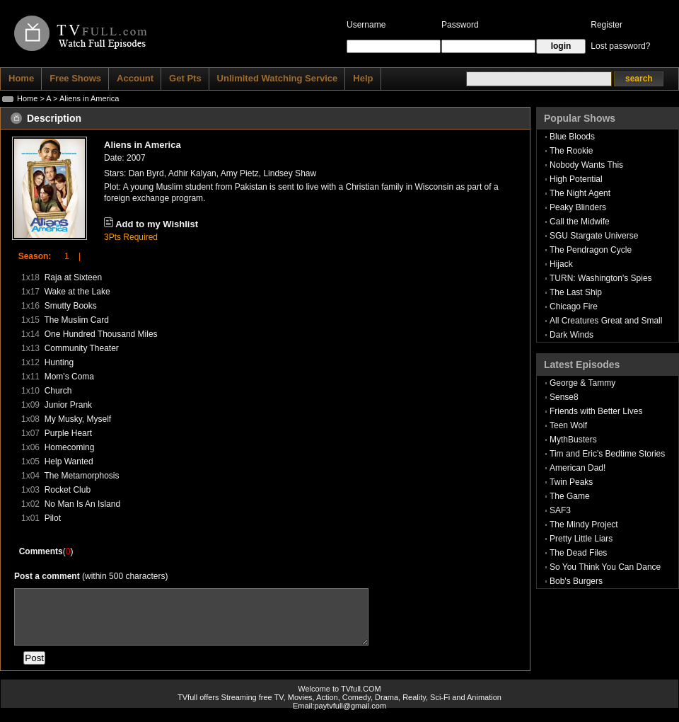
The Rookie (571, 151)
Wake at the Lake (77, 292)
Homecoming (70, 447)
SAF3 (560, 510)
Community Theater (82, 348)
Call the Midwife (580, 222)
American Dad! (577, 468)
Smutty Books (71, 306)
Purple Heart (68, 433)
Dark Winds (571, 335)
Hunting (59, 362)
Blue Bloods (572, 137)
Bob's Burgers (576, 581)
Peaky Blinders (578, 207)
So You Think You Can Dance (605, 567)
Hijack (561, 264)
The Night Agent (580, 193)
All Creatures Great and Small (606, 321)
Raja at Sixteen (73, 277)
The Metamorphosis (81, 476)
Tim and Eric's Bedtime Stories (607, 454)
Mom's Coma (69, 377)
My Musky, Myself (78, 419)
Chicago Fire (574, 306)
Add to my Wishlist (156, 224)
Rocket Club (68, 490)
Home (27, 98)
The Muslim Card (76, 320)
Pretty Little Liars (581, 539)
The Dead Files (578, 553)
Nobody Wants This (586, 165)
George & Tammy (582, 383)
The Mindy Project (584, 524)
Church (58, 391)
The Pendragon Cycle (591, 250)
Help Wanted (69, 461)
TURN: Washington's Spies (601, 278)
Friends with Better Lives (596, 411)
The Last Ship (576, 292)
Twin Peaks (571, 482)
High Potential (576, 179)
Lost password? (620, 46)
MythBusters (573, 440)
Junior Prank (68, 405)
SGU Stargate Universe (594, 236)
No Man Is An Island (82, 504)
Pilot (53, 518)
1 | (68, 256)
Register (606, 25)
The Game (570, 496)
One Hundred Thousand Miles (101, 334)
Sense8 (564, 397)
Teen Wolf (568, 425)
